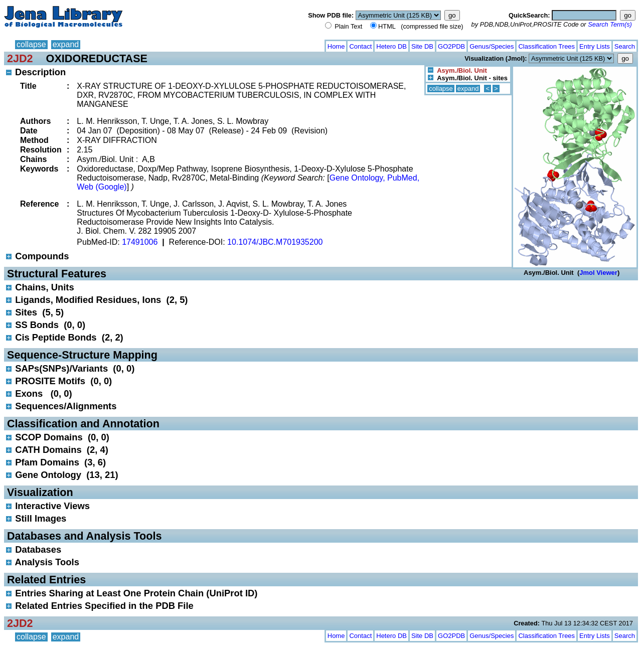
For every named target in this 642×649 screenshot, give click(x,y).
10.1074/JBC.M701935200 (275, 242)
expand (66, 44)
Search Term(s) (610, 24)
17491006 (139, 242)
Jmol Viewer (598, 272)
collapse (31, 44)
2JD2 (20, 58)
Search (624, 46)
